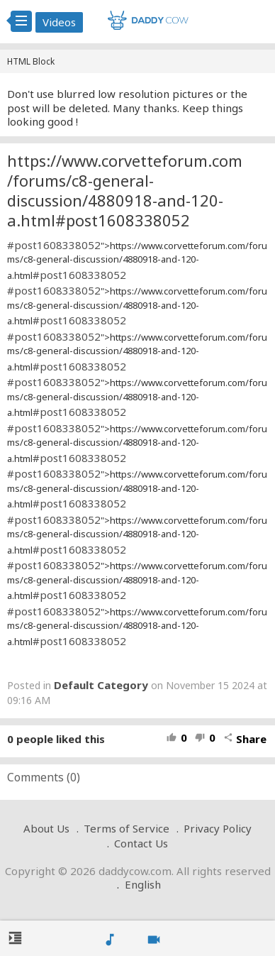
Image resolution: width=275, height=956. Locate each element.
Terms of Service (126, 828)
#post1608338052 (54, 245)
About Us (46, 828)
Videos (59, 22)
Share (244, 739)
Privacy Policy (218, 828)
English (143, 884)
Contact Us (141, 843)
